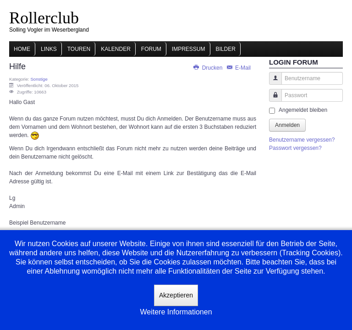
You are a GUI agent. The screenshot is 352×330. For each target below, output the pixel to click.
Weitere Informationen (176, 312)
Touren (78, 49)
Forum (151, 49)
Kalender (116, 49)
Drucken (208, 68)
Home (22, 49)
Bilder (226, 49)
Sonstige (38, 79)
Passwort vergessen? (295, 148)
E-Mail (238, 68)
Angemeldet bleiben (303, 110)
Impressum (188, 49)
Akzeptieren (176, 295)
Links (49, 49)
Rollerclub (44, 18)
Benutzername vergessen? (302, 140)
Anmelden (287, 125)
